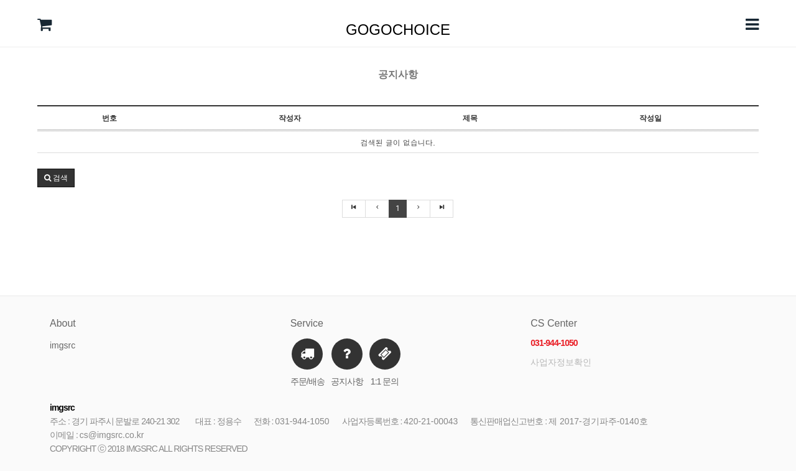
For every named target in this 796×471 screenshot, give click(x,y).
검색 (56, 178)
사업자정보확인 (560, 362)
